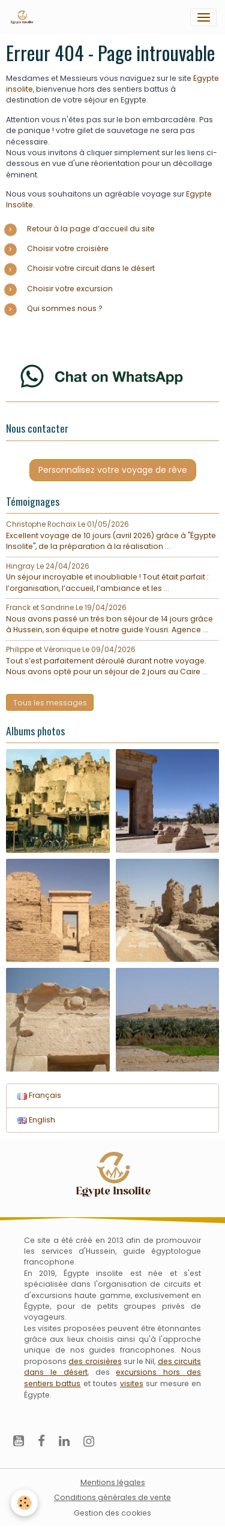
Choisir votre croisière (68, 248)
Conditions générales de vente (112, 1497)
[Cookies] (24, 1502)
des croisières (94, 1361)
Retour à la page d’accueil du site (91, 229)
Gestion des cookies (112, 1513)
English (36, 1120)
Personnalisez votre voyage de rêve (112, 470)
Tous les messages (50, 703)
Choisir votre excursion (70, 288)
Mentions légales (112, 1482)
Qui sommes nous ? (65, 308)
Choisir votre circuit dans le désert (91, 268)
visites (131, 1383)
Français (39, 1095)
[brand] (24, 17)
